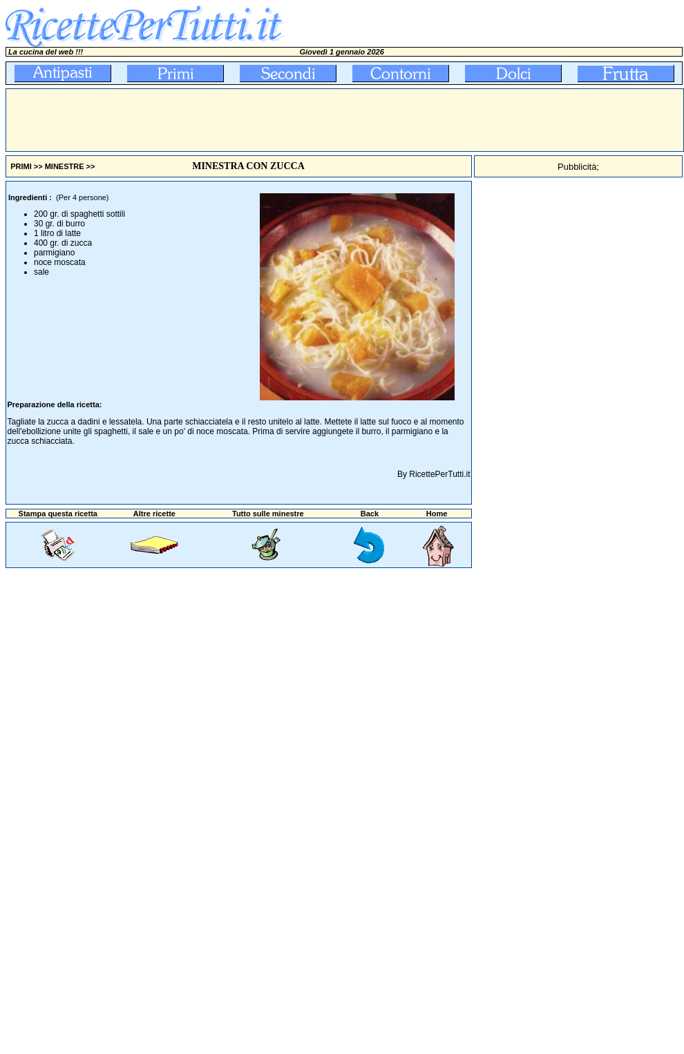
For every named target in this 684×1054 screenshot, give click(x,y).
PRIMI (21, 166)
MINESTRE (64, 166)
